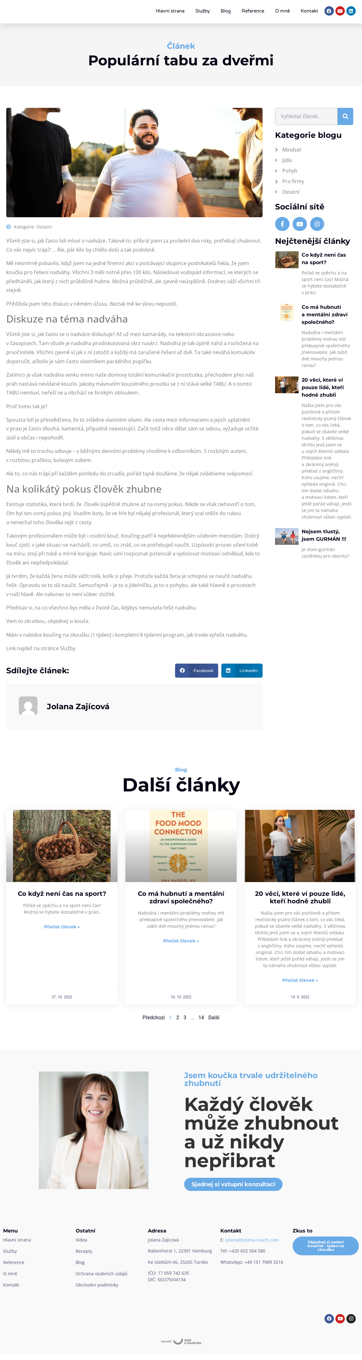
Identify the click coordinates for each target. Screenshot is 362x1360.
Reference (253, 11)
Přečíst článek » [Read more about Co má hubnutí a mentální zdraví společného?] (181, 941)
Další (214, 1018)
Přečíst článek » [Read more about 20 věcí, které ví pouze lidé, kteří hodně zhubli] (300, 980)
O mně (282, 11)
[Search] (345, 116)
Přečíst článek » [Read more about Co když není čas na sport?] (62, 927)
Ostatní (44, 227)
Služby (202, 11)
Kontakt (309, 11)
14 (201, 1018)
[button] (196, 671)
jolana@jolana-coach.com (252, 1240)
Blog (226, 11)
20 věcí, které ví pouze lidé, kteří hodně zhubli (323, 387)
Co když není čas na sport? (62, 893)
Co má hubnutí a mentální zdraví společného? (325, 314)
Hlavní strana (170, 11)
